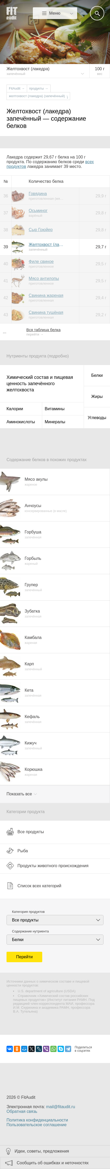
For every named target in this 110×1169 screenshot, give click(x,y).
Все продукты (25, 831)
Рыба (17, 850)
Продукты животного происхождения (47, 865)
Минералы (55, 422)
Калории (15, 409)
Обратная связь (22, 1111)
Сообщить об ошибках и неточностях (53, 1163)
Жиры (97, 396)
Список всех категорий (34, 885)
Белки (97, 375)
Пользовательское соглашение (36, 1125)
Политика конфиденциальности (37, 1120)
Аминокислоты (21, 422)
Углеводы (97, 417)
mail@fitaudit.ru (60, 1107)
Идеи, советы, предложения (42, 1151)
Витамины (55, 409)
